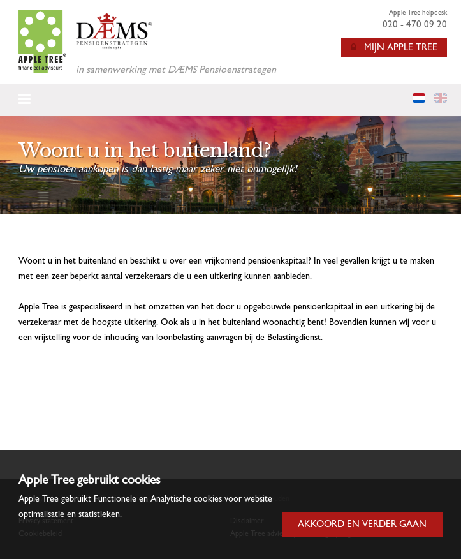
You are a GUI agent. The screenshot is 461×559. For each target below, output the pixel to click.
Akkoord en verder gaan (362, 524)
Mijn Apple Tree (394, 47)
